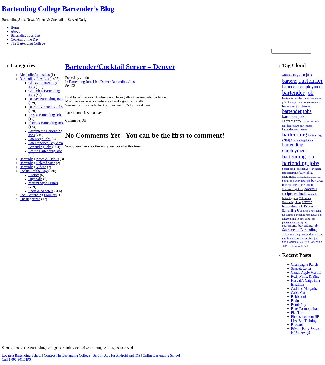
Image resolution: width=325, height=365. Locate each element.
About (15, 31)
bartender (310, 80)
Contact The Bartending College (67, 355)
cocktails (300, 194)
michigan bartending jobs (302, 218)
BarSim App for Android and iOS (116, 355)
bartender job (298, 92)
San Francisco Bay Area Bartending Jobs (45, 145)
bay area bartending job (296, 180)
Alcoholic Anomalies (35, 75)
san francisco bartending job (300, 238)
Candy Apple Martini (306, 272)
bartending (294, 134)
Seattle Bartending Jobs (45, 151)
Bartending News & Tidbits (39, 159)
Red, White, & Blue (305, 276)
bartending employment (294, 147)
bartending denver (303, 140)
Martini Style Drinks (43, 183)
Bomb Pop (298, 304)
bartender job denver (296, 106)
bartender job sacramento (293, 118)
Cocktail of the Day (25, 39)
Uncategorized (30, 199)
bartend (289, 81)
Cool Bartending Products (38, 195)
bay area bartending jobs (302, 182)
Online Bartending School (161, 355)
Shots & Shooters (40, 191)
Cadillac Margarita (304, 288)
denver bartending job (297, 204)
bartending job (298, 156)
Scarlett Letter (301, 268)
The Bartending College (28, 43)
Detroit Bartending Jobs (45, 107)
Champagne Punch (304, 264)
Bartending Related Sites (37, 163)
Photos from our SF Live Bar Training (305, 318)
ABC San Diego (291, 75)
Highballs (35, 179)
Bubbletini (298, 296)
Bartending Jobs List (25, 35)
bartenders (306, 125)
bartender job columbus (308, 102)
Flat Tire (297, 312)
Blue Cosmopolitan (305, 308)
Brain (295, 300)
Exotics (33, 175)
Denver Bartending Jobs (45, 99)
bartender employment (302, 86)
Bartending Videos (33, 167)
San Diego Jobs (39, 139)
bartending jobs (300, 163)
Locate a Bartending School (21, 355)
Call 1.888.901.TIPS (16, 359)
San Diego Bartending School (306, 234)
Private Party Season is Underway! (305, 330)
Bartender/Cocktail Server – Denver (120, 67)
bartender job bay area (296, 98)
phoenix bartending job (294, 222)
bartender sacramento (294, 129)
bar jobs (306, 75)
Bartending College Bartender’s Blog (58, 9)
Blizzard (297, 324)
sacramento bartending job (300, 225)
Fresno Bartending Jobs (45, 115)
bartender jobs (297, 111)
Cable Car (298, 292)
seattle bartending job (298, 246)
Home (15, 27)
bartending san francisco (309, 176)
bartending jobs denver (295, 168)
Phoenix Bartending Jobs (46, 123)
